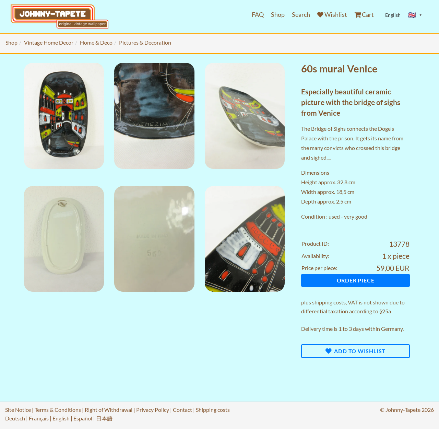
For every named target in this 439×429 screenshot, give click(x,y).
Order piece (356, 280)
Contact (182, 409)
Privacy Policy (152, 409)
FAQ (258, 14)
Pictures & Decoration (145, 42)
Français (39, 418)
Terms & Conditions (58, 409)
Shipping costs (213, 409)
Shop (278, 14)
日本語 (104, 418)
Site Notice (18, 409)
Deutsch (15, 418)
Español (82, 418)
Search (301, 14)
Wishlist (332, 14)
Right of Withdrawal (108, 409)
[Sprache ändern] (415, 15)
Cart (364, 14)
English (61, 418)
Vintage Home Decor (48, 42)
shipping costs (329, 302)
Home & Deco (96, 42)
